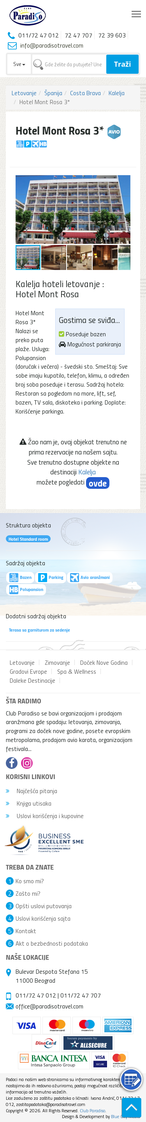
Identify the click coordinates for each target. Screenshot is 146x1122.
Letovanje (24, 93)
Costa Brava (85, 93)
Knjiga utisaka (28, 803)
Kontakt (26, 931)
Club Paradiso (92, 1110)
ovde (98, 483)
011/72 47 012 (36, 995)
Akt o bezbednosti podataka (52, 943)
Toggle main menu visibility (137, 12)
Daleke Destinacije (32, 680)
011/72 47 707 (80, 995)
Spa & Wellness (76, 671)
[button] (123, 182)
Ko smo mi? (30, 881)
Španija (53, 93)
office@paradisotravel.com (49, 1006)
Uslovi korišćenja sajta (43, 918)
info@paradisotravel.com (51, 45)
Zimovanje (57, 662)
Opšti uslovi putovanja (44, 906)
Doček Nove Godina (104, 662)
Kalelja (117, 93)
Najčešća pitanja (31, 790)
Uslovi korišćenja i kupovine (45, 815)
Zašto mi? (28, 893)
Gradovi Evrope (28, 671)
